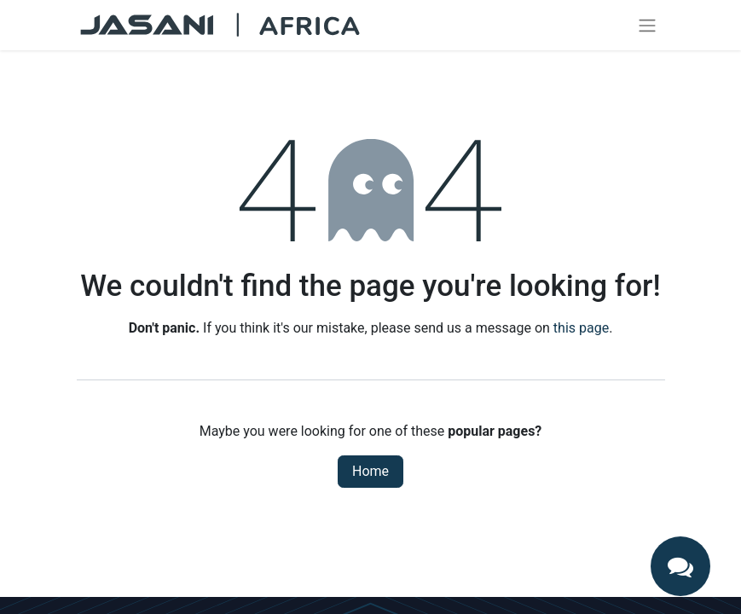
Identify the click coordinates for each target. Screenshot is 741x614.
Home (370, 471)
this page (581, 328)
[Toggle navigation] (647, 25)
